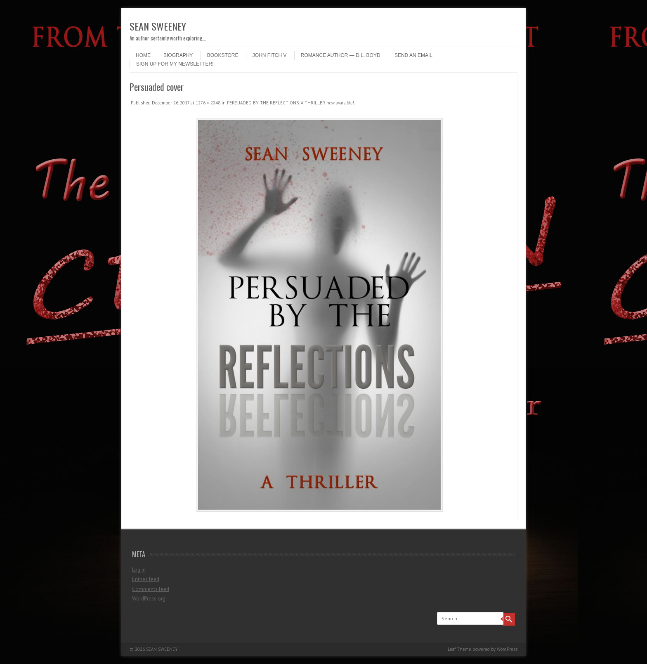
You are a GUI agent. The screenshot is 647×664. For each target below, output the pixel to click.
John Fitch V (270, 55)
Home (143, 55)
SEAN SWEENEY (158, 26)
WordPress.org (148, 598)
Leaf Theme (459, 649)
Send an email (413, 55)
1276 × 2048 (208, 103)
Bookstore (222, 55)
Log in (139, 569)
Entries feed (145, 579)
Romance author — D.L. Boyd (340, 55)
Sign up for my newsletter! (175, 64)
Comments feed (150, 589)
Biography (178, 55)
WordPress (507, 649)
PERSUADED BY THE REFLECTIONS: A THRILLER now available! (290, 103)
